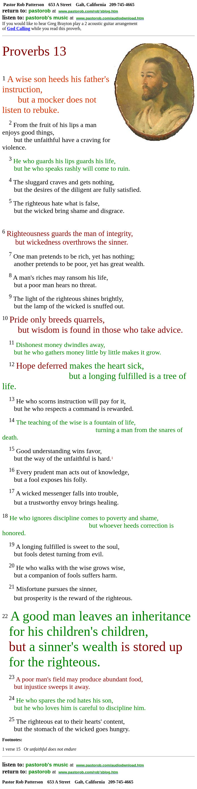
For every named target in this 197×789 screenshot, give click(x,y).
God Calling (18, 28)
